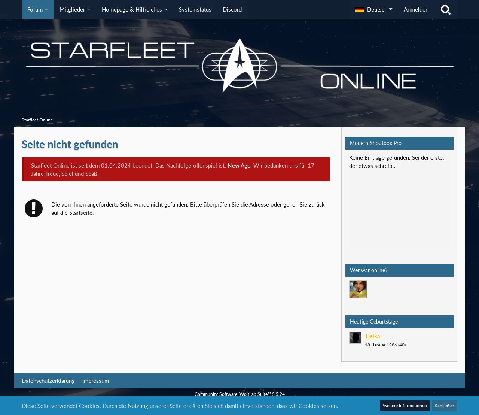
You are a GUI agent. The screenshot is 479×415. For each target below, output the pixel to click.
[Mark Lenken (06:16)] (358, 289)
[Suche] (445, 9)
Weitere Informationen (405, 405)
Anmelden (416, 9)
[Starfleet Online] (239, 65)
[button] (374, 9)
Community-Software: (240, 394)
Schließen (444, 405)
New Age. (240, 165)
